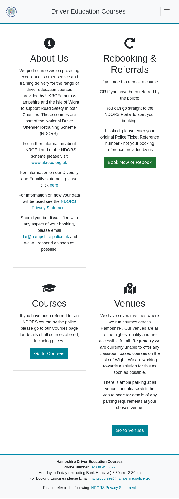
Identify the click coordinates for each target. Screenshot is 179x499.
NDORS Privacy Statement (113, 489)
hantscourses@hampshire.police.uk (120, 479)
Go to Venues (130, 431)
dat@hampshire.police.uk (45, 237)
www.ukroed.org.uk (49, 163)
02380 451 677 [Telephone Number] (103, 468)
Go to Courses (49, 354)
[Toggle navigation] (166, 11)
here (54, 186)
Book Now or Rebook (130, 163)
